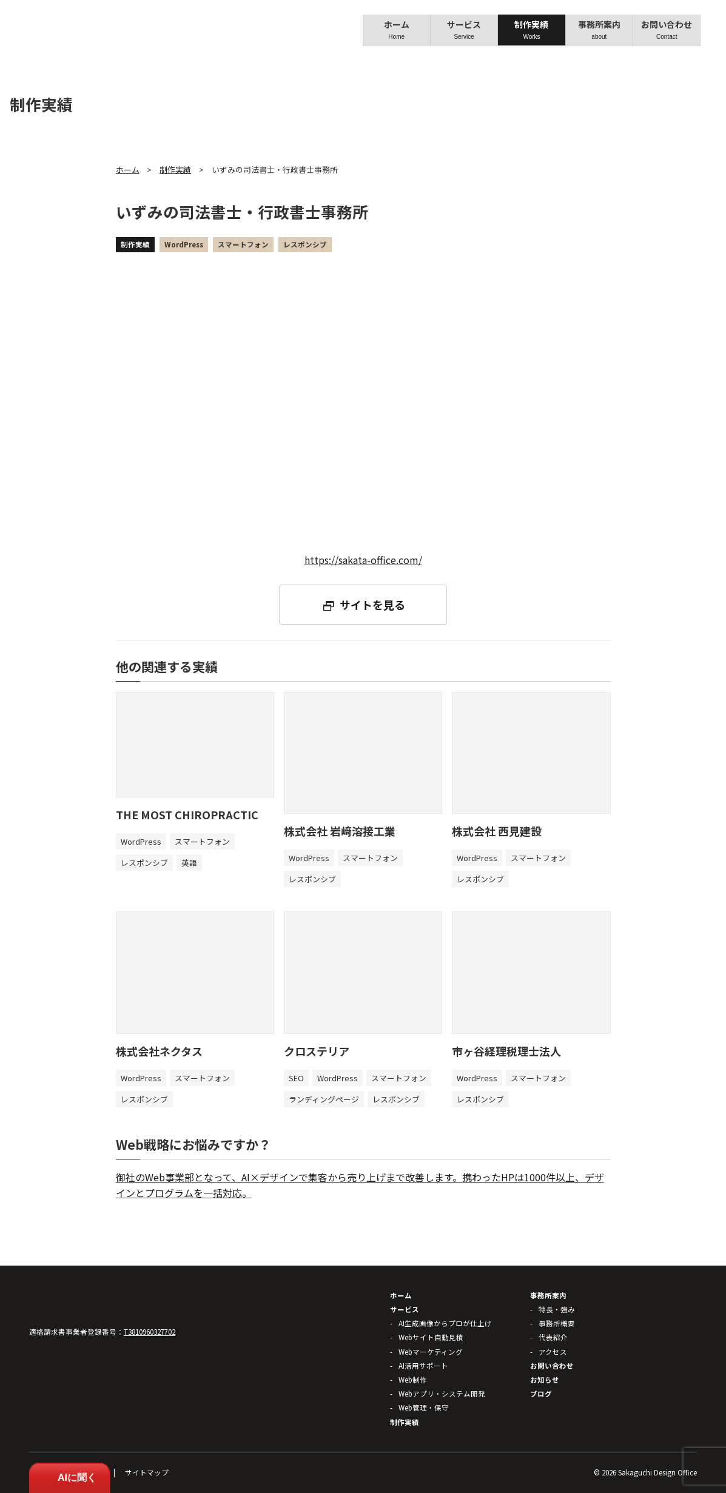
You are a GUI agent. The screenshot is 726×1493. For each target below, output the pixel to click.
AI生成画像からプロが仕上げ (445, 1323)
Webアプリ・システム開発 (441, 1393)
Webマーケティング (430, 1352)
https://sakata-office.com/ (363, 559)
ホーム (396, 29)
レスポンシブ (305, 244)
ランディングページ (324, 1099)
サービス (463, 29)
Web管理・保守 (423, 1407)
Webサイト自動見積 (430, 1337)
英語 (189, 862)
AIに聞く (69, 1477)
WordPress (183, 244)
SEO (296, 1078)
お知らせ (544, 1379)
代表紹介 (553, 1337)
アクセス (553, 1352)
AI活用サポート (423, 1366)
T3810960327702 (149, 1332)
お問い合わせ (663, 29)
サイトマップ (147, 1472)
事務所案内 (596, 29)
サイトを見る (372, 604)
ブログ (541, 1393)
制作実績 (530, 29)
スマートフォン (243, 244)
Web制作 (412, 1379)
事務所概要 (557, 1323)
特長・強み (557, 1309)
